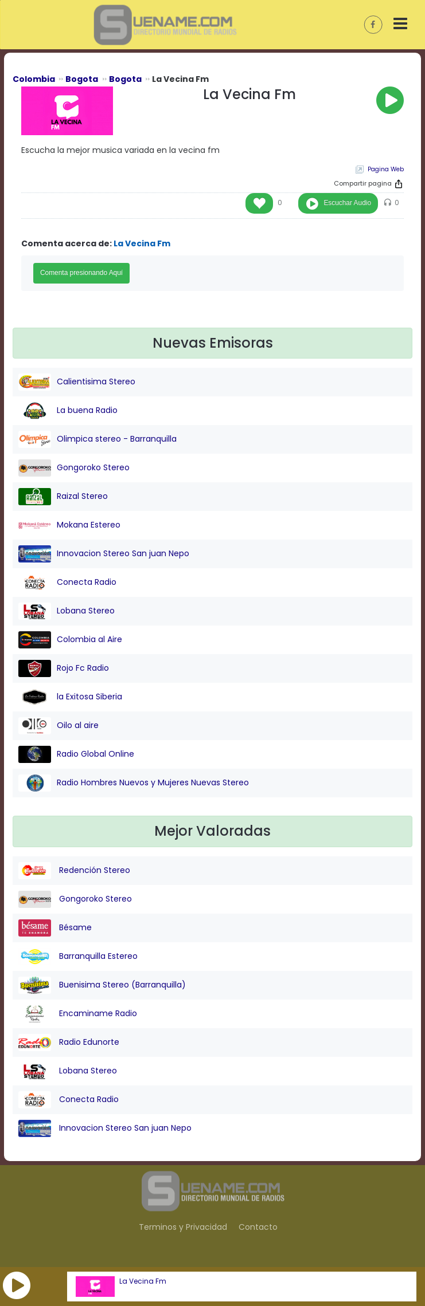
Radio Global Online (76, 754)
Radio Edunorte (68, 1042)
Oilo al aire (58, 725)
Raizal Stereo (63, 496)
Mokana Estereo (69, 525)
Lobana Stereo (66, 611)
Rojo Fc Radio (63, 668)
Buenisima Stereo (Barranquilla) (102, 985)
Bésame (55, 928)
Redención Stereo (74, 870)
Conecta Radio (67, 582)
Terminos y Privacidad (183, 1227)
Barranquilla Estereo (78, 956)
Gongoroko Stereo (74, 468)
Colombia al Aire (70, 639)
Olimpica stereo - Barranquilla (97, 439)
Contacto (258, 1227)
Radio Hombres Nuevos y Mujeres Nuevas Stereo (133, 783)
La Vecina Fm (142, 1281)
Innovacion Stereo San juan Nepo (103, 553)
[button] (16, 1285)
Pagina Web (386, 169)
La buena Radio (68, 410)
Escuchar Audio (347, 203)
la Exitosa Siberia (70, 697)
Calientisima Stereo (76, 382)
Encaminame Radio (77, 1013)
